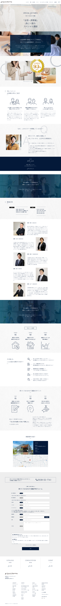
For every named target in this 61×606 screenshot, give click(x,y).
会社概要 (55, 2)
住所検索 (46, 517)
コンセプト (27, 2)
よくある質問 (44, 592)
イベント (37, 2)
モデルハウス (51, 2)
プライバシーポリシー (45, 594)
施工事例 (34, 2)
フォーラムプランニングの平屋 (44, 2)
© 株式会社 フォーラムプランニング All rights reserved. (11, 603)
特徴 (30, 2)
